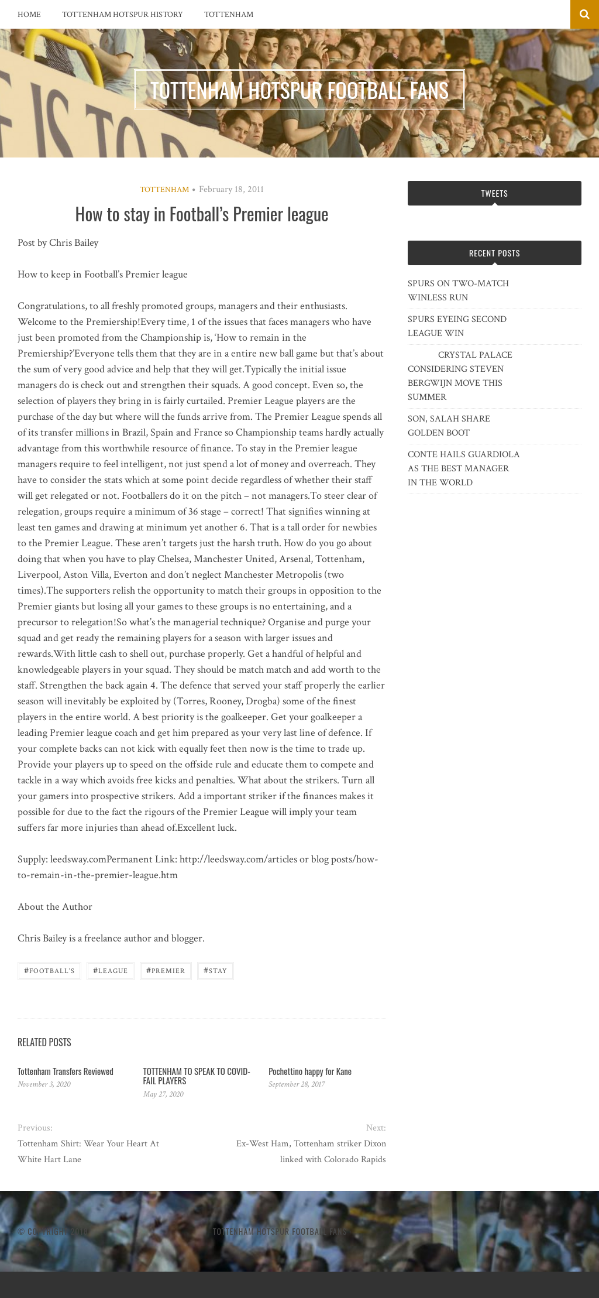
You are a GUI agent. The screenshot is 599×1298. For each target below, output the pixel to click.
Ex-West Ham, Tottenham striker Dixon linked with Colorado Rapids (311, 1152)
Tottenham (228, 14)
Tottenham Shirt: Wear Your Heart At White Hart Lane (88, 1152)
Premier (165, 970)
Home (29, 14)
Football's (49, 970)
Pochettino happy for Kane (310, 1070)
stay (216, 970)
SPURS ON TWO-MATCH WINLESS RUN (458, 291)
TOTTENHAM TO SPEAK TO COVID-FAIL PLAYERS (196, 1075)
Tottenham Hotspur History (122, 14)
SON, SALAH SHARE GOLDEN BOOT (449, 426)
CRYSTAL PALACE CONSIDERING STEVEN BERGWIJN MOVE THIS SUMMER (460, 376)
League (110, 970)
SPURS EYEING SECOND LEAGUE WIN (457, 326)
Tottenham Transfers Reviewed (65, 1070)
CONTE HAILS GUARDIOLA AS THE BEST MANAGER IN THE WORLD (464, 468)
